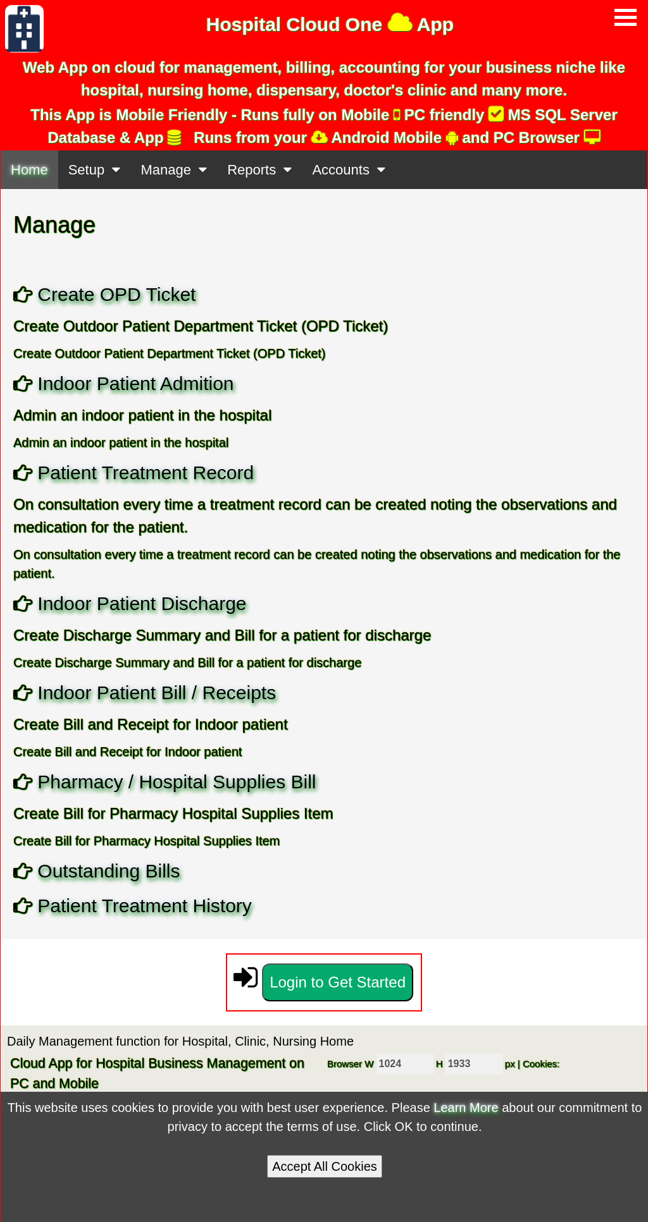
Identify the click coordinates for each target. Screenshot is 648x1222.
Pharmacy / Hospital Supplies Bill (176, 781)
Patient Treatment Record (145, 472)
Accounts (348, 170)
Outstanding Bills (108, 870)
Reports (259, 170)
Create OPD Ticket (116, 294)
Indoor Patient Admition (135, 383)
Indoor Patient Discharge (141, 603)
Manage (173, 170)
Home (29, 170)
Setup (94, 170)
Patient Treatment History (144, 905)
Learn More (465, 1108)
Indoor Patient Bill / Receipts (156, 692)
